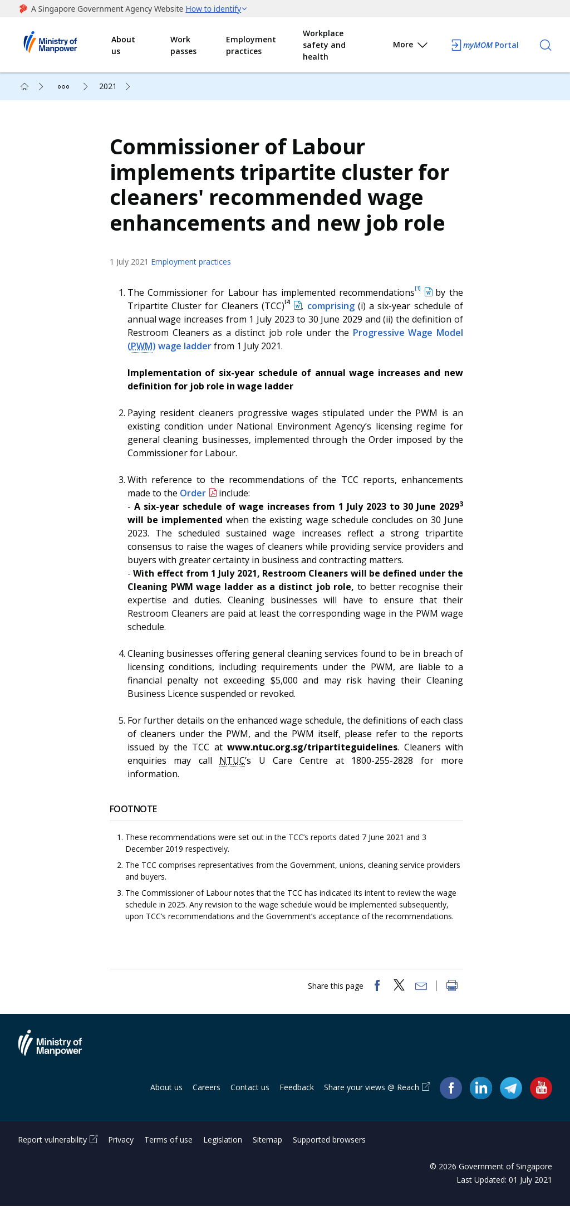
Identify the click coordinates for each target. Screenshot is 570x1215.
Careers (206, 1096)
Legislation (222, 1148)
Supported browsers (329, 1148)
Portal (484, 45)
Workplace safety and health (324, 45)
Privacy (121, 1148)
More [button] (411, 46)
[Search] (545, 45)
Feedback (296, 1096)
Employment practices (251, 45)
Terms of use (168, 1148)
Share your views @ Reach (371, 1096)
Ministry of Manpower (58, 1058)
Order (196, 497)
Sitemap (267, 1148)
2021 (108, 86)
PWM (144, 350)
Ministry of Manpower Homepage (64, 45)
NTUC (234, 765)
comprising (332, 310)
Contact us (249, 1096)
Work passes (183, 45)
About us (123, 45)
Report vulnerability (52, 1148)
